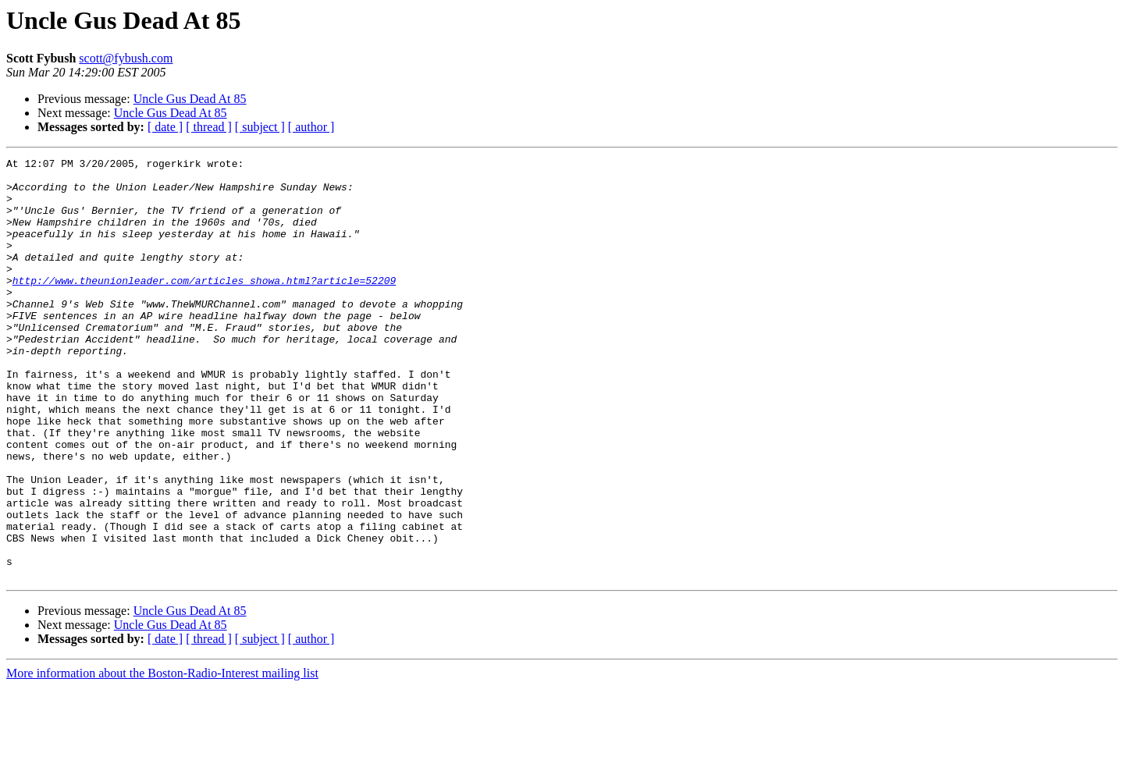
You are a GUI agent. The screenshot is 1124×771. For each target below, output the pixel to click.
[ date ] (165, 126)
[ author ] (311, 126)
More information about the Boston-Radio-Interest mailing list (162, 757)
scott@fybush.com (126, 58)
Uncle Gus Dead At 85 (190, 98)
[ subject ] (260, 126)
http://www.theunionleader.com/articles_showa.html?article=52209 (204, 306)
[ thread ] (209, 126)
